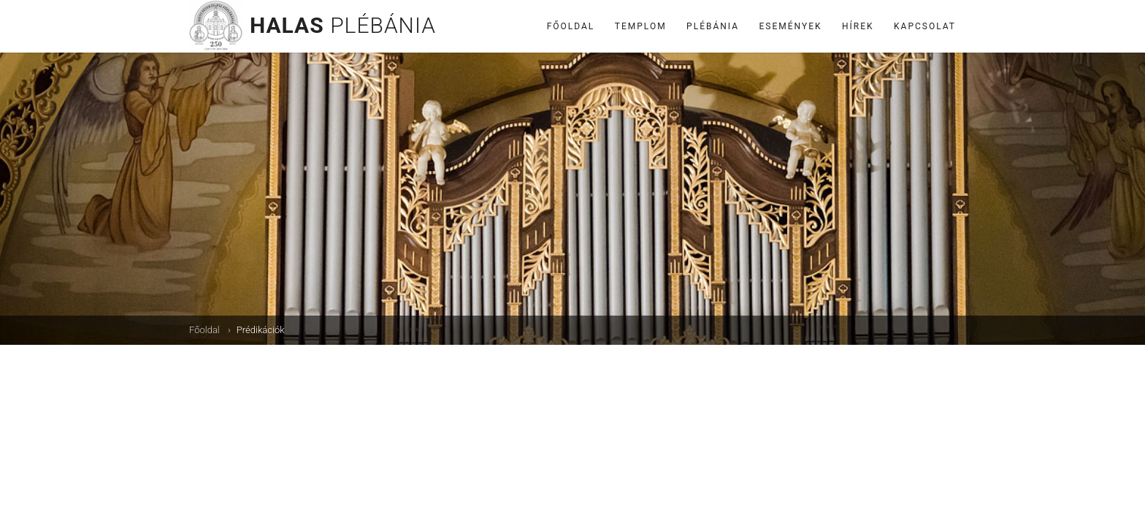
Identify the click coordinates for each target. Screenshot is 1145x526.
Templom (641, 26)
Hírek (858, 26)
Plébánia (712, 26)
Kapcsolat (925, 26)
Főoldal (571, 26)
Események (790, 26)
